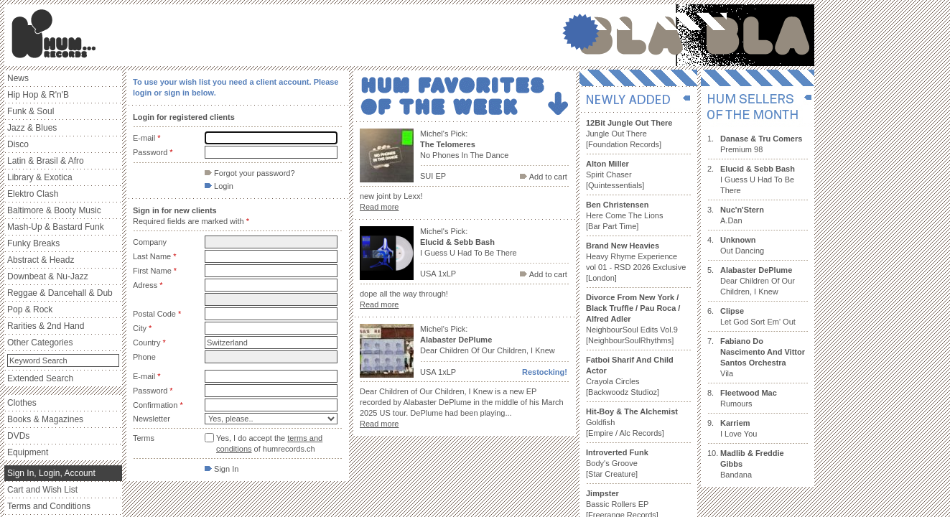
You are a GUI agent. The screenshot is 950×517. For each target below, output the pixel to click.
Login (219, 186)
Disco (18, 144)
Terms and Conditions (48, 506)
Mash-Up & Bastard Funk (55, 227)
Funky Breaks (33, 243)
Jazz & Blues (32, 128)
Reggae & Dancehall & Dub (60, 293)
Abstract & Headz (40, 260)
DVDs (18, 436)
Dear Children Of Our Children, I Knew (757, 281)
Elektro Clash (32, 194)
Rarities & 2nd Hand (45, 326)
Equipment (27, 452)
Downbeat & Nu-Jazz (47, 276)
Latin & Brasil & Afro (45, 161)
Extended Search (40, 378)
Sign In (221, 469)
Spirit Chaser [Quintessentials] (615, 174)
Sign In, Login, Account (51, 473)
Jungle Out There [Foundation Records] (629, 133)
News (18, 78)
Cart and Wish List (42, 490)
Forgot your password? (250, 173)
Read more (379, 206)
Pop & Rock (29, 309)
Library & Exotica (40, 177)
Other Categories (40, 342)
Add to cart (543, 176)
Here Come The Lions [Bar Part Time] (624, 215)
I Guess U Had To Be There (757, 179)
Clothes (22, 403)
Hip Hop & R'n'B (38, 95)
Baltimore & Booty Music (54, 210)
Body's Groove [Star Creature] (617, 463)
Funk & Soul (30, 111)
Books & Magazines (45, 419)
